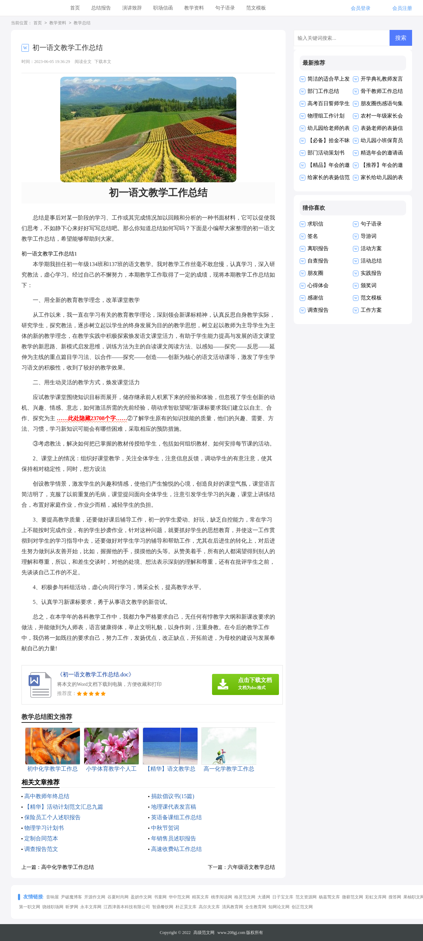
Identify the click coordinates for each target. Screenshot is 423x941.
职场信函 (163, 8)
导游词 (369, 236)
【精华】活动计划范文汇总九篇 (63, 807)
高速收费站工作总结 (176, 849)
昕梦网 (72, 906)
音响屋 (52, 897)
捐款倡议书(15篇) (172, 796)
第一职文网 (29, 906)
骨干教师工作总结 (382, 91)
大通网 (263, 897)
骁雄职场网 (52, 906)
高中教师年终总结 (46, 796)
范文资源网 (306, 897)
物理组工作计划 (325, 116)
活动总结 (371, 261)
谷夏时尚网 (118, 897)
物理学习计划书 (44, 828)
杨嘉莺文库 (329, 897)
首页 (75, 8)
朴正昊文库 (186, 906)
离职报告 (318, 248)
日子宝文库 (282, 897)
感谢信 (315, 298)
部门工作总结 (323, 91)
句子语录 (225, 8)
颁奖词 (369, 285)
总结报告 (101, 8)
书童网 (160, 897)
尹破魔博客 (71, 897)
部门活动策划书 (325, 153)
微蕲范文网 (352, 897)
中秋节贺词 (165, 828)
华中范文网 (179, 897)
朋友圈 (315, 273)
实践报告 (371, 273)
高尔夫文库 (209, 906)
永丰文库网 (90, 906)
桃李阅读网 (221, 897)
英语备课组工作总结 (176, 817)
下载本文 (102, 61)
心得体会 (318, 285)
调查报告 (318, 310)
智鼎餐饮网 (162, 906)
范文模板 (256, 8)
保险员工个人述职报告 (52, 817)
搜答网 (394, 897)
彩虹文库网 (375, 897)
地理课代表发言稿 (173, 807)
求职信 (315, 224)
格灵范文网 (244, 897)
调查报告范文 (41, 849)
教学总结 (82, 23)
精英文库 (200, 897)
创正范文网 (302, 906)
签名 (312, 236)
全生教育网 (255, 906)
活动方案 (371, 248)
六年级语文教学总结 (251, 867)
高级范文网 (203, 932)
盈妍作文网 (141, 897)
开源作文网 (94, 897)
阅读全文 (83, 61)
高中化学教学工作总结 (67, 867)
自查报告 (318, 261)
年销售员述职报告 (173, 838)
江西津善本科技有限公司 (127, 906)
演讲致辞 (132, 8)
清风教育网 (232, 906)
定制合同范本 (41, 838)
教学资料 (194, 8)
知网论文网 (279, 906)
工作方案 (371, 310)
